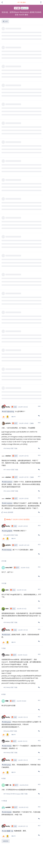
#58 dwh (7, 613)
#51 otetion (8, 482)
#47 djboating (9, 390)
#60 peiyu (7, 700)
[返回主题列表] (2, 2)
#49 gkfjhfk (8, 509)
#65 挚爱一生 (8, 810)
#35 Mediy (7, 791)
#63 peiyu (7, 743)
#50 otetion (8, 460)
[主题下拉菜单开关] (41, 2)
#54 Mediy (7, 528)
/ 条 (21, 2)
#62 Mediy (7, 724)
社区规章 (35, 861)
